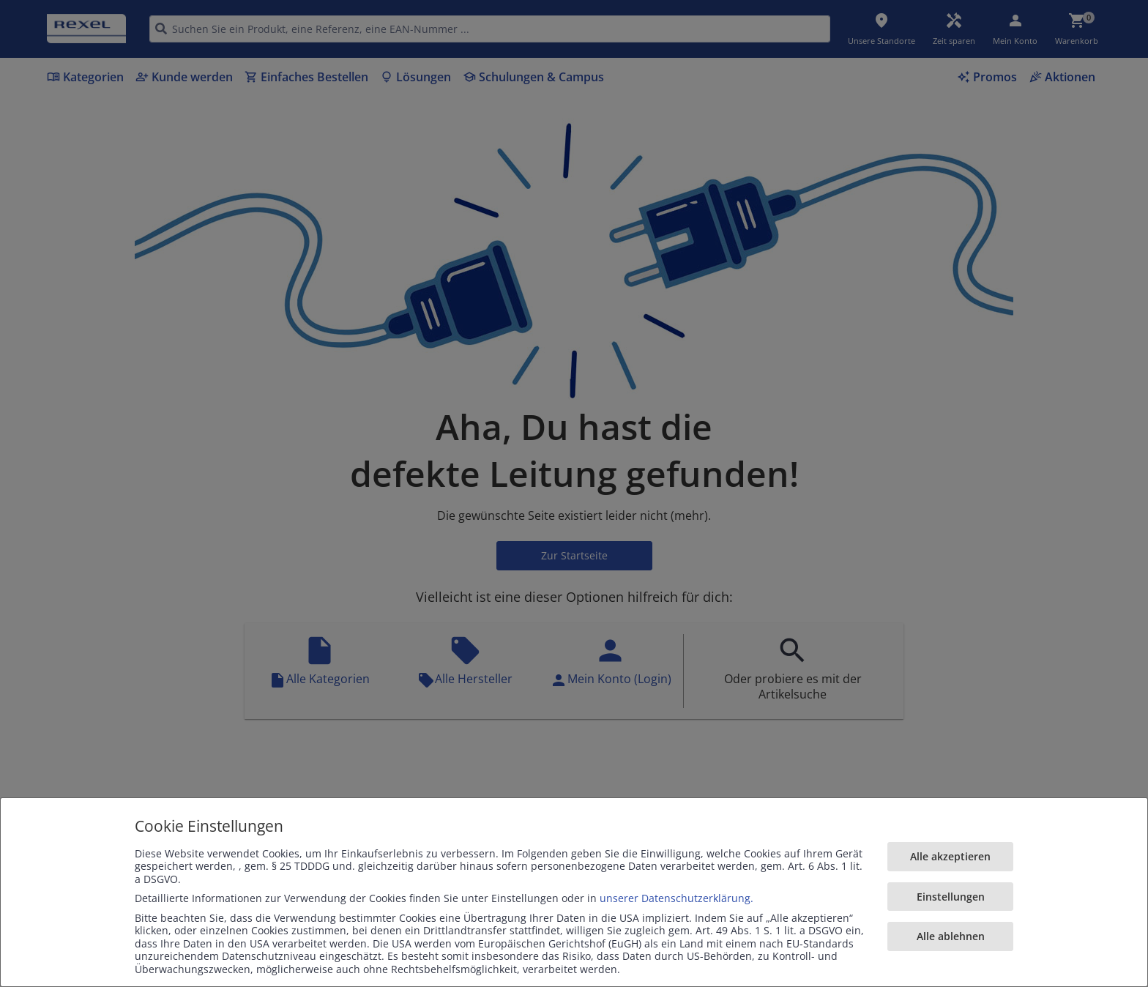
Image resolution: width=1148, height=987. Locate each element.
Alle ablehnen (951, 936)
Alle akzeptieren (950, 856)
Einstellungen (951, 897)
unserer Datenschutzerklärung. (676, 898)
